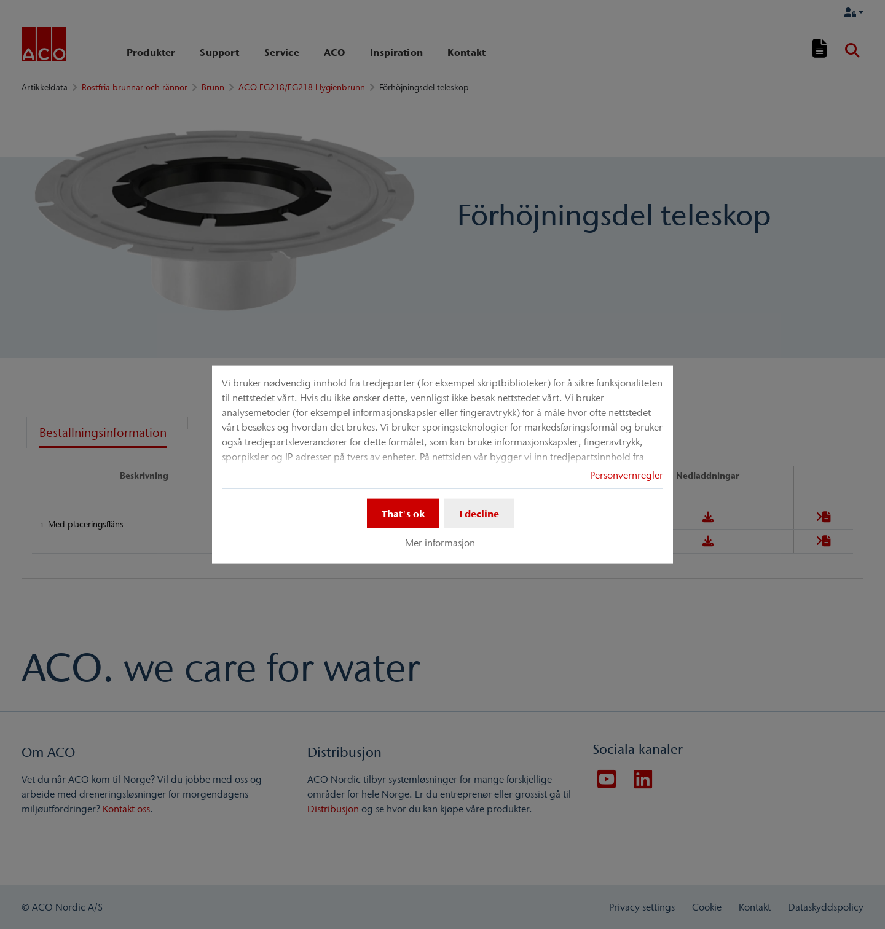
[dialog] (442, 465)
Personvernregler (626, 475)
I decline (479, 514)
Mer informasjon (440, 542)
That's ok (403, 514)
